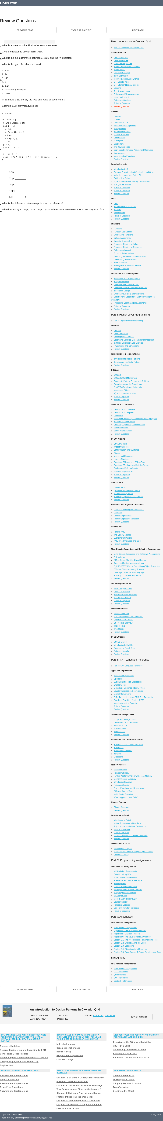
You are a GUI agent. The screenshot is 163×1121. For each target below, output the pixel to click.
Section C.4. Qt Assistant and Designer (130, 949)
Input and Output (121, 76)
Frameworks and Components (126, 346)
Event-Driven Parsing (123, 538)
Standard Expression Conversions (128, 691)
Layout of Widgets (121, 459)
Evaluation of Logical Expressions (128, 682)
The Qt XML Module (122, 535)
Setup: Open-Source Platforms (127, 67)
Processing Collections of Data (129, 1050)
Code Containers (121, 334)
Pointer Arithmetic (121, 785)
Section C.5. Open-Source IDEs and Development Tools (137, 952)
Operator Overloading (123, 241)
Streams (117, 88)
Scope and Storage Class (124, 719)
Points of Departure (122, 103)
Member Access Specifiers (125, 125)
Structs (117, 119)
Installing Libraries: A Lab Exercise (128, 343)
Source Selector (120, 902)
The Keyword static (122, 147)
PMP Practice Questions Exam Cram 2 (20, 1070)
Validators (118, 513)
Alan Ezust (98, 1015)
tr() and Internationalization (125, 393)
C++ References (121, 972)
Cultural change (65, 1059)
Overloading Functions (123, 235)
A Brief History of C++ (123, 63)
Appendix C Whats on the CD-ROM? (132, 1057)
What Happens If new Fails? (126, 797)
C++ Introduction (121, 57)
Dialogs (117, 453)
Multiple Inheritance (122, 829)
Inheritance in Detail (122, 820)
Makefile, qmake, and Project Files (128, 175)
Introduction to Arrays (123, 782)
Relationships (119, 213)
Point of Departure (121, 396)
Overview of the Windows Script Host (132, 1042)
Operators (118, 679)
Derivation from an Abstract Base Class (130, 288)
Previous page (25, 30)
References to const (122, 250)
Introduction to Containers (125, 207)
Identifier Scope (120, 725)
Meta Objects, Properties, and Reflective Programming (137, 554)
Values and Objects (122, 390)
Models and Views (121, 614)
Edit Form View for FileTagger (126, 908)
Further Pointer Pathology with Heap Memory (133, 776)
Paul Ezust (110, 1015)
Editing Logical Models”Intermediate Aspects (24, 1058)
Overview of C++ (121, 60)
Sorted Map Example (123, 431)
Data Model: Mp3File (122, 874)
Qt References (120, 975)
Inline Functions (120, 262)
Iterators (117, 210)
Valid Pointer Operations (124, 794)
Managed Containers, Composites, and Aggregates (135, 419)
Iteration (117, 754)
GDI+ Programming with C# (127, 1070)
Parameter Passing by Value (126, 244)
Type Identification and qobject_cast (129, 563)
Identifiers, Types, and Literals (126, 79)
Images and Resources (123, 456)
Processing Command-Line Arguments (130, 303)
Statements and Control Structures (128, 744)
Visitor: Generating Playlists (125, 877)
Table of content (81, 30)
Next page (138, 30)
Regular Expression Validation (126, 519)
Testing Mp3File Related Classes (128, 890)
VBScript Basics (121, 1046)
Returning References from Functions (129, 256)
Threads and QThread (123, 494)
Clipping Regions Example (127, 1083)
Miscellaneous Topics (123, 849)
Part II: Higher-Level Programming (128, 321)
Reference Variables (122, 100)
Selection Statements (123, 751)
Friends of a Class (121, 135)
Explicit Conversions (122, 694)
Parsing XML (119, 532)
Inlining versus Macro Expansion (127, 265)
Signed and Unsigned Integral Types (129, 688)
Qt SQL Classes (121, 642)
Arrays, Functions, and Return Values (129, 788)
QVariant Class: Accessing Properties (129, 569)
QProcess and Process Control (127, 490)
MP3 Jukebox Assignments (125, 871)
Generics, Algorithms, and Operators (129, 425)
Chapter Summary (121, 807)
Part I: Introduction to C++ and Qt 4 (129, 47)
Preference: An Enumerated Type (128, 880)
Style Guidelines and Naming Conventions (132, 181)
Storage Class (120, 728)
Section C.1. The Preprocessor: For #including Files (136, 940)
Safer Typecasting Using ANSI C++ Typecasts (133, 697)
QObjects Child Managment (125, 378)
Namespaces (119, 732)
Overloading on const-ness (125, 259)
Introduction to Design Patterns (127, 359)
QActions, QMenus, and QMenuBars (129, 462)
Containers (118, 415)
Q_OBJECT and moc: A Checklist (128, 387)
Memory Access (120, 770)
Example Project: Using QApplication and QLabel (134, 172)
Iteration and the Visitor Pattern (127, 362)
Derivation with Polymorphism (126, 284)
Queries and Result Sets (124, 648)
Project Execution (9, 1079)
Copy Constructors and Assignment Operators (133, 150)
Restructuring (64, 1052)
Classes (117, 116)
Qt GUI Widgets (120, 444)
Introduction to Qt (121, 169)
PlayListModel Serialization (125, 887)
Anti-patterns (119, 557)
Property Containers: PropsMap (127, 575)
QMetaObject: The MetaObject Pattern (130, 560)
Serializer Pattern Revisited (125, 594)
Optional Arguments (122, 238)
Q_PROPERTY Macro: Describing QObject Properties (136, 566)
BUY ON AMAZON (139, 1017)
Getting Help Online (122, 178)
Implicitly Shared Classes (124, 422)
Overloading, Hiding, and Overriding (129, 294)
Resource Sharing (121, 855)
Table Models (119, 626)
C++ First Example (122, 73)
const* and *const (121, 97)
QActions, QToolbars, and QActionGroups (131, 465)
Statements (119, 747)
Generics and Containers (124, 409)
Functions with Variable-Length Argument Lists (133, 852)
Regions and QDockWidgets (126, 468)
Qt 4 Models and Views (123, 623)
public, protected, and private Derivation (130, 835)
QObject (117, 375)
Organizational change (68, 1048)
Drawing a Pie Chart (123, 1091)
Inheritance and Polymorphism (127, 278)
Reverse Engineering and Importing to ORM (23, 1050)
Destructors (119, 144)
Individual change (66, 1044)
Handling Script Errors (125, 1053)
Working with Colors (124, 1079)
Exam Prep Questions (11, 1087)
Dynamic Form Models (123, 620)
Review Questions (121, 159)
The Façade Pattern (122, 597)
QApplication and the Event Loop (128, 384)
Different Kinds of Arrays (124, 791)
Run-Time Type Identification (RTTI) (129, 700)
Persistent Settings (122, 905)
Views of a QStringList (123, 471)
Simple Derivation (121, 281)
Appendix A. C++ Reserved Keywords (130, 931)
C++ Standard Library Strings (126, 85)
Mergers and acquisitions (70, 1056)
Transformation (121, 1087)
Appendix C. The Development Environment (132, 937)
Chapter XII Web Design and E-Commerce (78, 1101)
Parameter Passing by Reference (128, 247)
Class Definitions (121, 122)
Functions (118, 229)
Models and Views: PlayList (125, 899)
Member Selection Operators (126, 703)
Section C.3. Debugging (124, 946)
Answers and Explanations (14, 1076)
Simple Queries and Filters (125, 893)
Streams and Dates (122, 187)
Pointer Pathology (121, 773)
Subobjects (118, 141)
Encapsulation (120, 129)
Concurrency (119, 487)
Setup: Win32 (119, 70)
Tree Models (119, 629)
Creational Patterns (122, 591)
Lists (116, 203)
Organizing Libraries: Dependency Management (134, 340)
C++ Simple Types (121, 82)
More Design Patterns (123, 588)
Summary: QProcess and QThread (128, 497)
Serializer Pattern (121, 428)
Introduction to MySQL (123, 645)
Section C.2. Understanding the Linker (130, 943)
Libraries (117, 331)
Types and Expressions (124, 676)
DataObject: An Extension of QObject (129, 572)
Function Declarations (123, 232)
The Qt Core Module (122, 184)
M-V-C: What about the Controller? (128, 617)
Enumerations (120, 685)
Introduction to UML (122, 132)
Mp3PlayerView (120, 896)
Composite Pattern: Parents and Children (131, 381)
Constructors (119, 138)
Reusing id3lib (120, 883)
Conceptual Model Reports (14, 1054)
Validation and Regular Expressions (129, 510)
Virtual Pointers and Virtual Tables (128, 823)
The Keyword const (122, 91)
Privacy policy (155, 1115)
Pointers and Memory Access (126, 94)
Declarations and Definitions (126, 722)
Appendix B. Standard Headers (127, 934)
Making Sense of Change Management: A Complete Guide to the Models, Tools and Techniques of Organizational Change (79, 1037)
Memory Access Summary (125, 779)
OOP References (121, 978)
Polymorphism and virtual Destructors (129, 826)
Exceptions (118, 757)
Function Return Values (124, 253)
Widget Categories (122, 447)
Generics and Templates (124, 412)
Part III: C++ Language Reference (128, 666)
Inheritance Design (122, 291)
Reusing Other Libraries (124, 337)
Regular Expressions (122, 516)
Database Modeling (10, 1046)
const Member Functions (124, 156)
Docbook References (123, 981)
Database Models (121, 651)
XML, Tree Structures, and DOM (127, 541)
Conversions (119, 153)
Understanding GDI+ (123, 1076)
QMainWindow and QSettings (126, 450)
